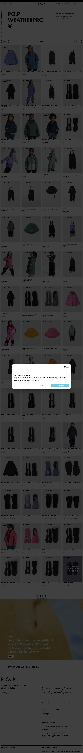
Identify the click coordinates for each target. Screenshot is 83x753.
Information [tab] (41, 371)
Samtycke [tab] (22, 371)
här (38, 380)
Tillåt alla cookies (60, 385)
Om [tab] (61, 371)
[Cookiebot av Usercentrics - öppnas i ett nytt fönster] (63, 367)
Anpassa (41, 385)
